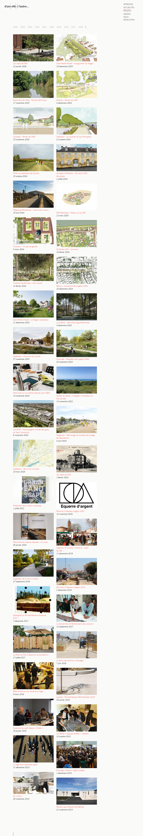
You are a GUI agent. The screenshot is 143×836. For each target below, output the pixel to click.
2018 (66, 27)
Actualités (128, 8)
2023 (37, 27)
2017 (73, 27)
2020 (51, 27)
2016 (80, 27)
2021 (44, 27)
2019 (59, 27)
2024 (30, 27)
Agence (127, 14)
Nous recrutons (128, 18)
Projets (127, 11)
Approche (128, 4)
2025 (22, 27)
